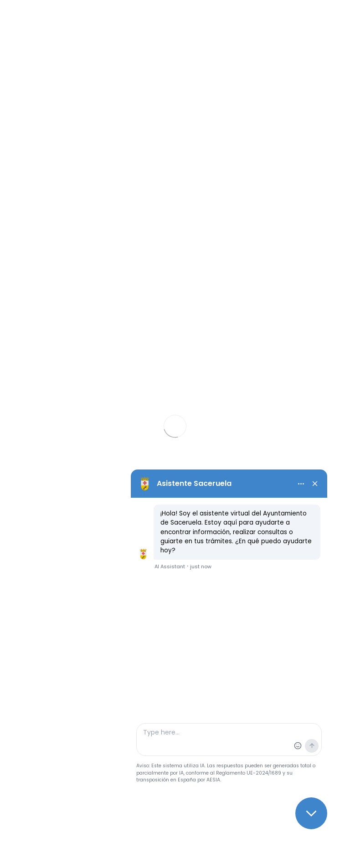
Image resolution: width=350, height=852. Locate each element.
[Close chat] (311, 813)
